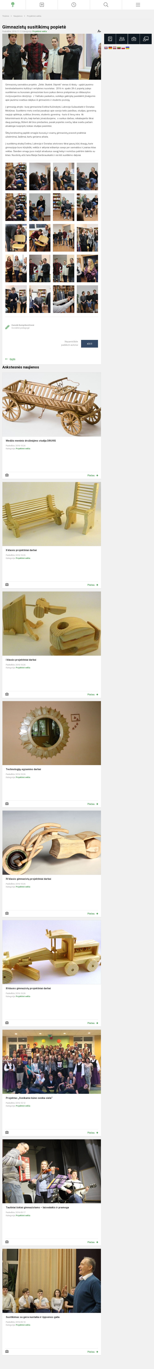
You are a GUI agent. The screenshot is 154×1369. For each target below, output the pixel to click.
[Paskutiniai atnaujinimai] (74, 5)
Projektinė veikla (34, 16)
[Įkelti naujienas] (42, 5)
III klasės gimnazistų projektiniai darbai (28, 988)
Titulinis (6, 16)
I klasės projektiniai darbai (21, 659)
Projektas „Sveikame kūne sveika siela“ (29, 1098)
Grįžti (12, 359)
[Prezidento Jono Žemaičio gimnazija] (13, 4)
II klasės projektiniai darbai (21, 550)
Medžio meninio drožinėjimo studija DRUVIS (31, 440)
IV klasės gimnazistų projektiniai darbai (28, 878)
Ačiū (89, 343)
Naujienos (18, 16)
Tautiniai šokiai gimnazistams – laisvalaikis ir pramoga (37, 1207)
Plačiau (91, 475)
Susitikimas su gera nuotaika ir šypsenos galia (33, 1317)
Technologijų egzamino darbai (23, 769)
